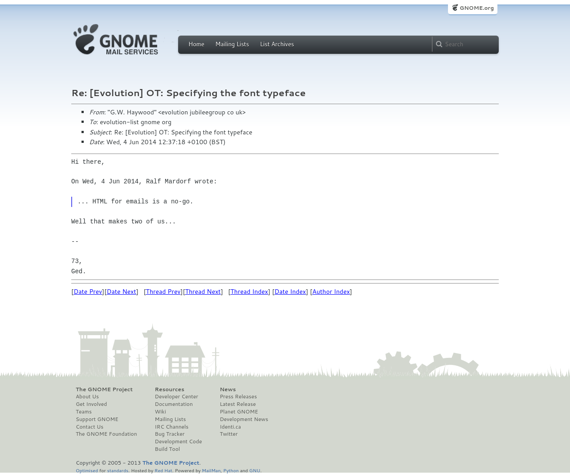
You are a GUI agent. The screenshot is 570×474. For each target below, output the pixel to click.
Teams (84, 411)
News (228, 389)
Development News (244, 419)
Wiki (160, 411)
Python (231, 470)
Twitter (228, 434)
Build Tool (167, 449)
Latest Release (238, 404)
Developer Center (176, 396)
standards (117, 470)
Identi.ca (230, 426)
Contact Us (89, 426)
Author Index (331, 291)
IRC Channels (172, 426)
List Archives (277, 44)
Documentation (174, 404)
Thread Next (203, 291)
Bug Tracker (170, 434)
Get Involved (91, 404)
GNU (255, 470)
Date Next (121, 291)
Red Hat (163, 470)
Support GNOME (97, 419)
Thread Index (250, 291)
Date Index (290, 291)
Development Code (178, 441)
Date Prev (87, 291)
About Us (87, 396)
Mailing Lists (232, 44)
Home (196, 44)
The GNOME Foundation (106, 434)
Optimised (87, 470)
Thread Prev (163, 291)
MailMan (211, 470)
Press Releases (238, 396)
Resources (169, 389)
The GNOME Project (104, 389)
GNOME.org (477, 8)
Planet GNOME (239, 411)
